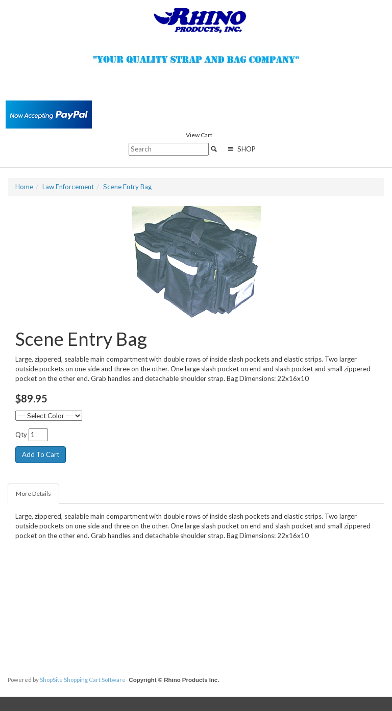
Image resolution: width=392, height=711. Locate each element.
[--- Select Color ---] (48, 416)
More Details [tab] (33, 493)
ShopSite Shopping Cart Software (83, 679)
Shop (241, 149)
